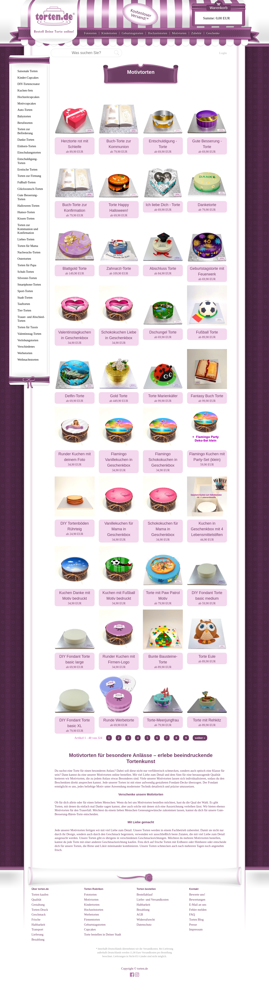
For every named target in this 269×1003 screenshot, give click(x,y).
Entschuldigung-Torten (27, 161)
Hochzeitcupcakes (28, 97)
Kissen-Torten (25, 218)
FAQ (192, 914)
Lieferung (38, 934)
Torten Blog (196, 919)
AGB (140, 914)
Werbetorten (24, 353)
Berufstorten (25, 122)
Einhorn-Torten (26, 146)
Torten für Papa (26, 265)
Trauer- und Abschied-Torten (31, 319)
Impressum (196, 929)
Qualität (36, 899)
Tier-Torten (24, 310)
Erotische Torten (27, 169)
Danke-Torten (25, 139)
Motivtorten (179, 33)
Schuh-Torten (25, 271)
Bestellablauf (145, 894)
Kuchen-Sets (25, 90)
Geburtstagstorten (132, 33)
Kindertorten (109, 33)
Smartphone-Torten (29, 284)
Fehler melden (198, 909)
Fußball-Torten (26, 182)
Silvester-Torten (27, 278)
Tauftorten (23, 304)
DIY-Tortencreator (28, 84)
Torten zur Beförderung (25, 131)
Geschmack (39, 914)
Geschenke (213, 33)
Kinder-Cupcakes (27, 77)
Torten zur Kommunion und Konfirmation (27, 228)
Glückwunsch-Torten (30, 189)
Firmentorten (92, 919)
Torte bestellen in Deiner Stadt (102, 934)
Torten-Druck (40, 909)
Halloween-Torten (28, 205)
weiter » (200, 738)
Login (223, 53)
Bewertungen (197, 899)
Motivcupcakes (26, 103)
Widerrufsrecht (146, 919)
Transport (37, 929)
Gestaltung (38, 904)
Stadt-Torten (25, 297)
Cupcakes (90, 929)
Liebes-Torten (25, 239)
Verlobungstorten (27, 340)
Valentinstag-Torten (29, 333)
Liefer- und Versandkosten (153, 899)
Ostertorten (24, 258)
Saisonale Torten (27, 71)
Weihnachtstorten (27, 359)
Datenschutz (144, 924)
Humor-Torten (26, 212)
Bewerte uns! (197, 894)
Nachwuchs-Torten (28, 252)
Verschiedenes (26, 346)
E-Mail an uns (197, 904)
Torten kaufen (40, 894)
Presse (193, 924)
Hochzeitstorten (157, 33)
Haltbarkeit (38, 924)
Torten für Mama (27, 245)
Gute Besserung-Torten (27, 197)
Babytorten (24, 116)
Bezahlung (38, 939)
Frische (36, 919)
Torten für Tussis (27, 327)
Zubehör (196, 33)
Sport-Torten (25, 291)
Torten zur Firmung (29, 175)
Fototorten (90, 33)
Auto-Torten (24, 109)
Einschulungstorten (29, 152)
